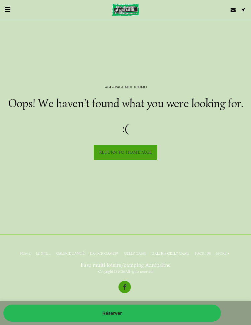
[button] (7, 9)
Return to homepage (125, 152)
